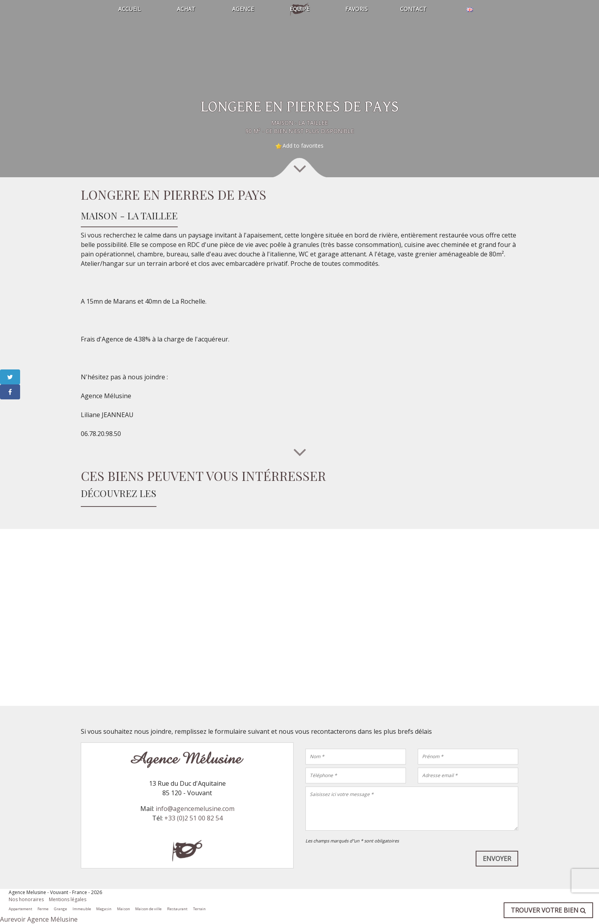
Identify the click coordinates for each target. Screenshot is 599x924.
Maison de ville (148, 908)
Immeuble (82, 908)
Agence (243, 9)
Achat (186, 9)
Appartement (20, 908)
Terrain (199, 908)
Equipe (299, 9)
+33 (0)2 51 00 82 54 (193, 818)
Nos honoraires (26, 899)
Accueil (129, 9)
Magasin (104, 908)
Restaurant (177, 908)
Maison (123, 908)
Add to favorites (303, 145)
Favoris (356, 9)
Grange (60, 908)
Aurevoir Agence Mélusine (39, 919)
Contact (413, 9)
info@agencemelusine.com (195, 808)
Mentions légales (67, 899)
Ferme (42, 908)
